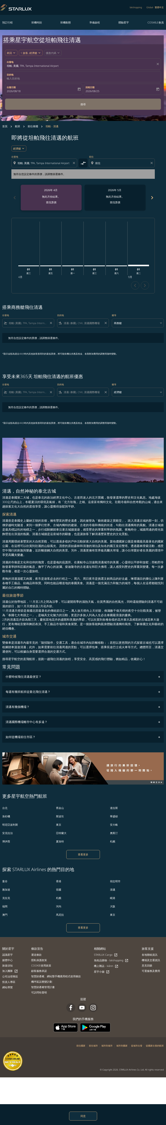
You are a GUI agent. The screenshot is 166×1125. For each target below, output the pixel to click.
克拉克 (6, 898)
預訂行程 (7, 22)
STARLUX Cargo (106, 955)
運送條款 (36, 954)
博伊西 (6, 841)
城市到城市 (107, 1045)
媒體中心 (7, 960)
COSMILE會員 (156, 22)
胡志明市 (115, 881)
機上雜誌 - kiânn (106, 966)
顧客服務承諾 (39, 971)
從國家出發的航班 (155, 1045)
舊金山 (60, 808)
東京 (58, 824)
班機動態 (65, 22)
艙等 (114, 315)
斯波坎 (60, 816)
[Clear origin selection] (74, 163)
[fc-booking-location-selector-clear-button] (158, 64)
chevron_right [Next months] (152, 197)
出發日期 (11, 87)
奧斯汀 (114, 833)
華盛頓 (114, 816)
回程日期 (90, 87)
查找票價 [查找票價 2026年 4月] (51, 202)
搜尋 (83, 104)
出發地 (10, 62)
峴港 (112, 898)
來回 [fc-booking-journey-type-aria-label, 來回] (9, 53)
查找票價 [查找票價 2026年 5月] (115, 202)
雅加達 (6, 889)
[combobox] (45, 163)
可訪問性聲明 (39, 992)
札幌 (112, 841)
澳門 (4, 914)
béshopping (136, 7)
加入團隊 (10, 971)
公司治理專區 (10, 976)
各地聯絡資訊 (149, 954)
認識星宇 (7, 954)
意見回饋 (147, 965)
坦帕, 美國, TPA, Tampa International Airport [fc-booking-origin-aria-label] (33, 66)
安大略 (114, 824)
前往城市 (93, 1045)
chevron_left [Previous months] (14, 197)
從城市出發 (136, 1045)
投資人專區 (8, 982)
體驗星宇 (123, 22)
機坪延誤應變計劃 (41, 981)
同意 (83, 1116)
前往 (91, 156)
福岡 (4, 906)
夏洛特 (60, 841)
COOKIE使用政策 (41, 965)
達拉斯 (114, 808)
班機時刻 (36, 22)
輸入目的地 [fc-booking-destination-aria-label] (13, 78)
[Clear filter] (51, 323)
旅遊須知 (7, 965)
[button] (31, 53)
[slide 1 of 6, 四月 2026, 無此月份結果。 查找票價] (51, 197)
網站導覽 (7, 987)
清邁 (112, 889)
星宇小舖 (102, 972)
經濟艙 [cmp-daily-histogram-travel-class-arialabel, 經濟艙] (17, 148)
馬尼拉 (60, 914)
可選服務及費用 (151, 971)
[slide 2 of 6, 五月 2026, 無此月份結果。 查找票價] (115, 197)
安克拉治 (7, 833)
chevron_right (145, 285)
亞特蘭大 (61, 833)
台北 (4, 808)
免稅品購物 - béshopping (111, 960)
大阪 (112, 906)
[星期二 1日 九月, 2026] (138, 265)
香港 (58, 881)
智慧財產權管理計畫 (43, 987)
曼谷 (4, 881)
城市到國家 (122, 1045)
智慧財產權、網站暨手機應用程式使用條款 (56, 976)
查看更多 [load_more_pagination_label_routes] (83, 854)
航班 (17, 126)
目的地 (10, 74)
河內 (58, 906)
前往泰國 (33, 126)
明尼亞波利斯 (10, 824)
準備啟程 (94, 22)
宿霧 (58, 889)
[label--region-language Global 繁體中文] (155, 7)
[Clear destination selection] (152, 163)
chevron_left (135, 285)
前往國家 (80, 1045)
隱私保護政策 (39, 960)
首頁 (4, 126)
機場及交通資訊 (151, 960)
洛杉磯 (6, 816)
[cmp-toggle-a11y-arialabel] (83, 163)
